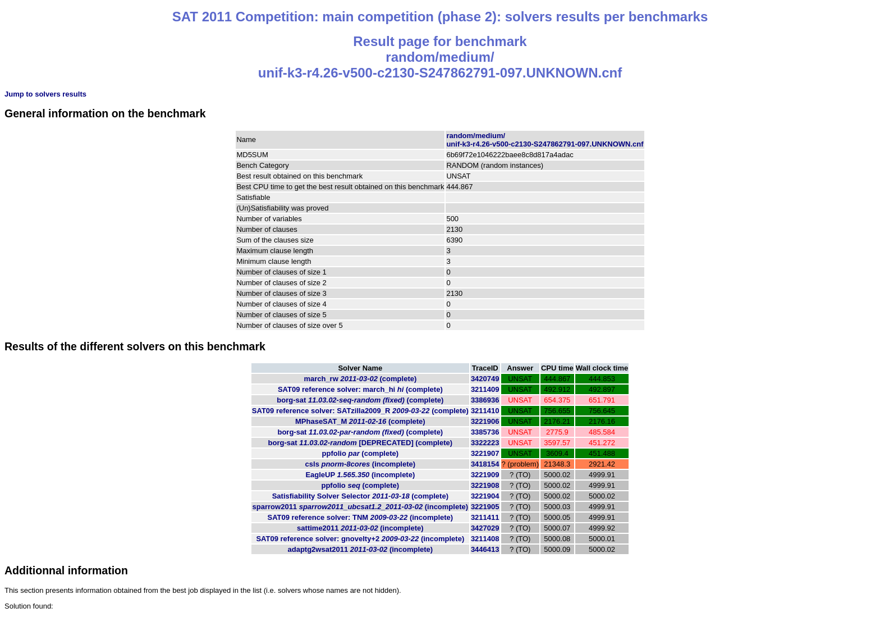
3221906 (485, 421)
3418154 (485, 464)
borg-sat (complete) (360, 400)
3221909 (485, 474)
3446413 (485, 549)
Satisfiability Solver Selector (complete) (360, 496)
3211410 (485, 410)
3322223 (485, 442)
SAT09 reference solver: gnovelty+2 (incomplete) (360, 538)
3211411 (485, 517)
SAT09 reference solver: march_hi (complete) (360, 389)
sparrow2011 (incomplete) (360, 506)
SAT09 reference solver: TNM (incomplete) (360, 517)
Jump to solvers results (45, 94)
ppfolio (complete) (360, 453)
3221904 (485, 496)
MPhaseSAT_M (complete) (360, 421)
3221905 (485, 506)
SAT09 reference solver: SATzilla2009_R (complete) (360, 410)
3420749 (485, 378)
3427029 (485, 528)
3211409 (485, 389)
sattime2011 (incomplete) (360, 528)
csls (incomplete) (360, 464)
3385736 (485, 432)
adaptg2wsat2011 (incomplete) (360, 549)
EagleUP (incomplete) (360, 474)
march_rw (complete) (360, 378)
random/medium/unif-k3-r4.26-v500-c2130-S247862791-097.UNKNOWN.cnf (544, 139)
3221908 (485, 485)
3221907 (485, 453)
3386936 (485, 400)
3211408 (485, 538)
